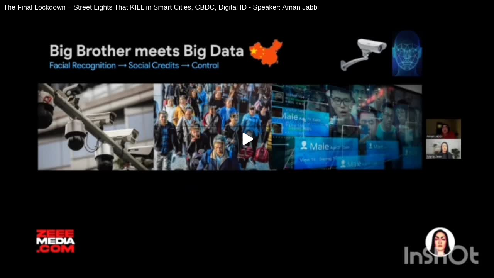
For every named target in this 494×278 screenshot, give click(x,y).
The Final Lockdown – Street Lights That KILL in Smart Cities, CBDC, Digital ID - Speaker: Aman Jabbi (161, 7)
